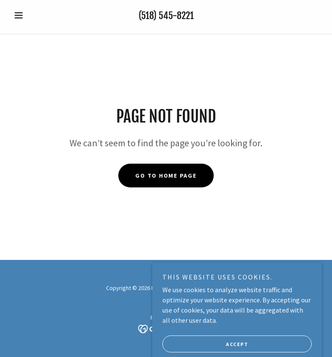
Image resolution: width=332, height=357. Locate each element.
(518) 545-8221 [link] (166, 15)
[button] (33, 15)
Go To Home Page (165, 175)
